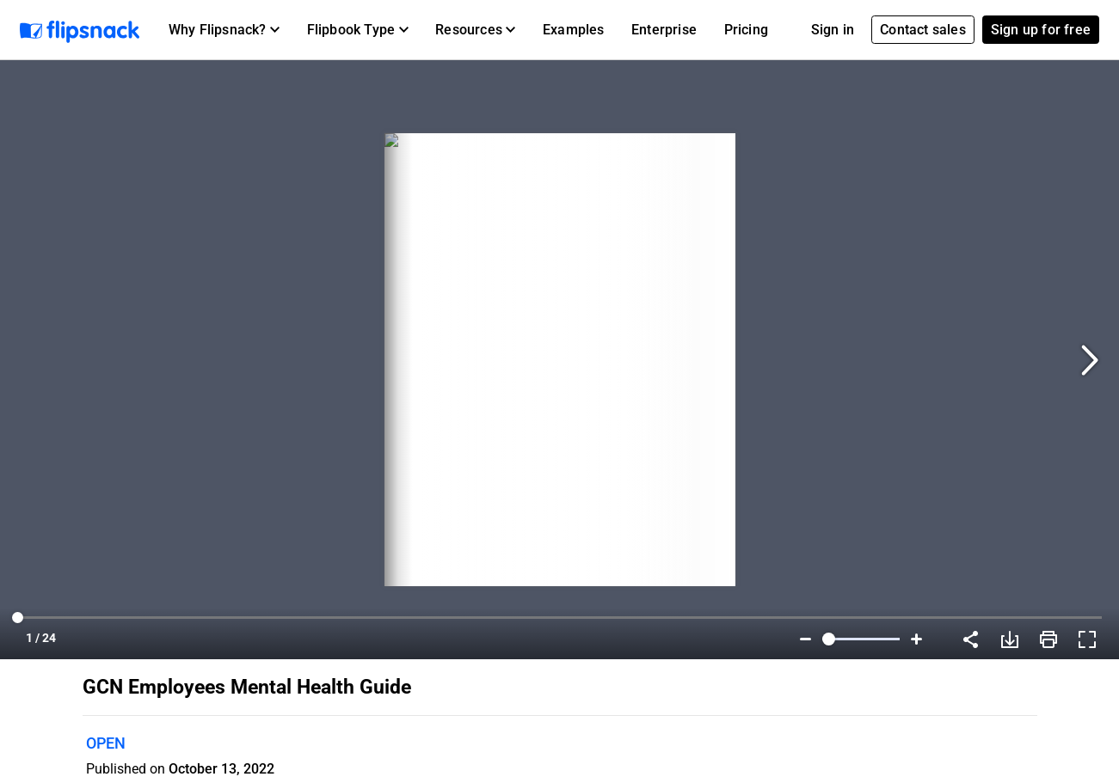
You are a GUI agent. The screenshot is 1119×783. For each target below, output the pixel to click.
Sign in (832, 29)
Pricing (746, 29)
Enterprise (664, 29)
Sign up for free (1041, 29)
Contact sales (923, 29)
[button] (224, 30)
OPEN (106, 743)
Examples (574, 29)
